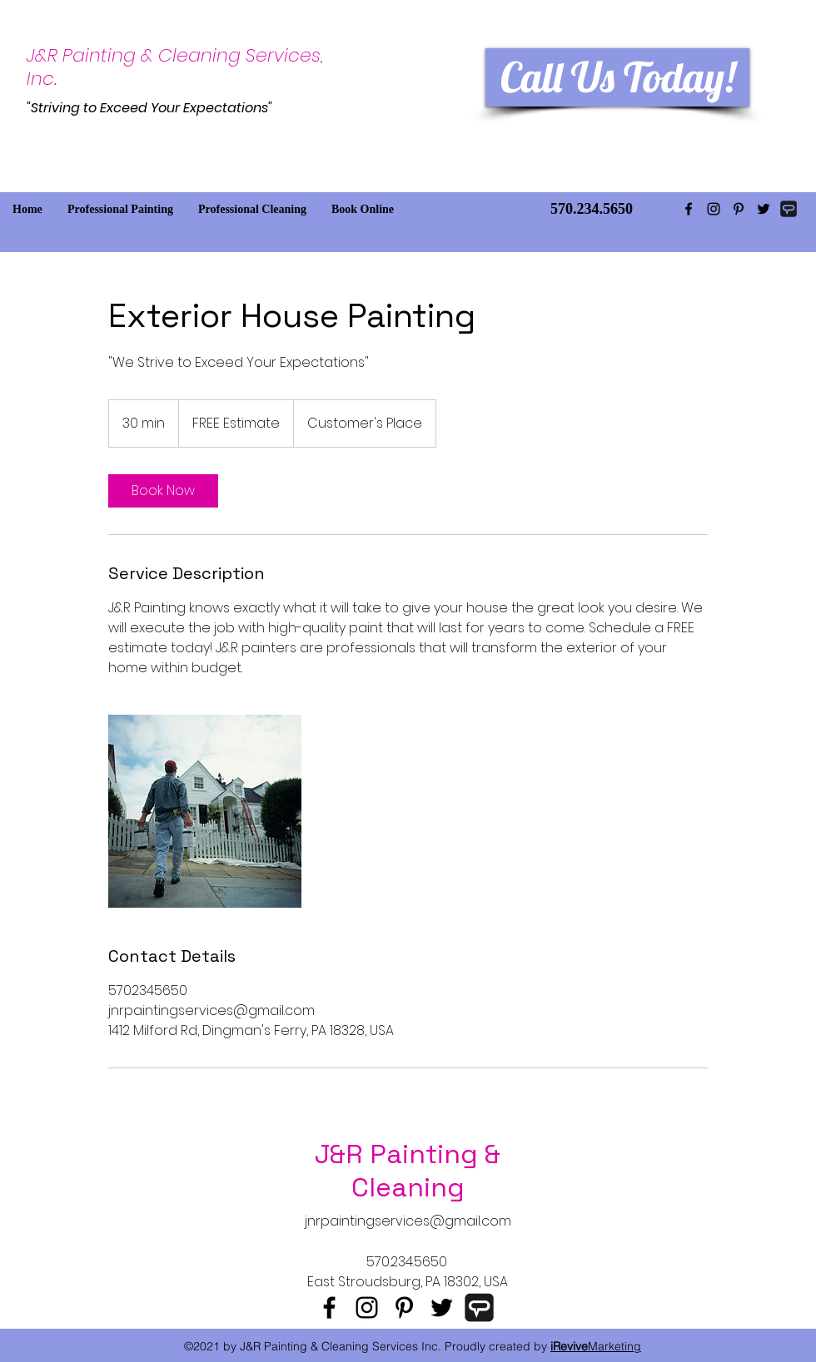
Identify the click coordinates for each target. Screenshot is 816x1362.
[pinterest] (738, 209)
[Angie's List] (479, 1307)
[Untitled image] (204, 811)
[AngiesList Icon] (788, 209)
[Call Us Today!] (617, 77)
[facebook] (688, 209)
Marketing (595, 1346)
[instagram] (713, 209)
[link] (163, 491)
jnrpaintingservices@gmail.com (408, 1221)
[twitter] (763, 209)
